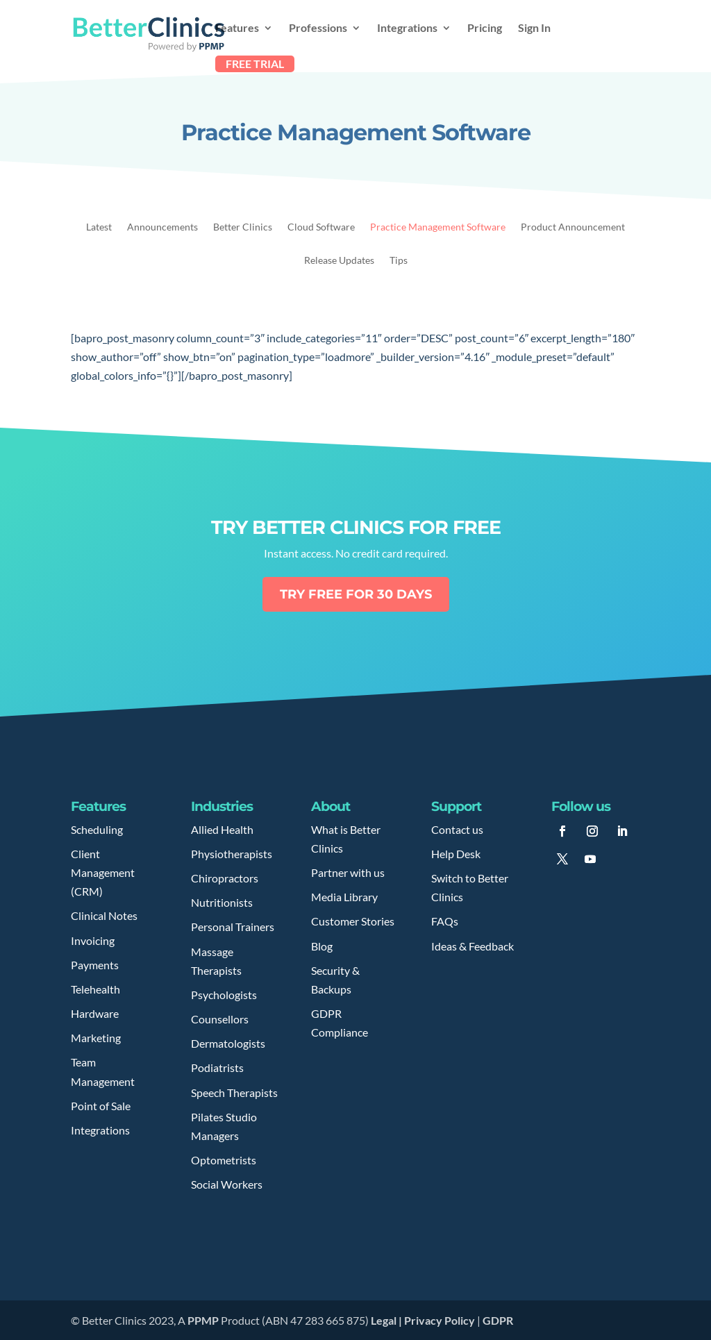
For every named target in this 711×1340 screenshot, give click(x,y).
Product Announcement (573, 227)
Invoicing (93, 940)
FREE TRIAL (255, 63)
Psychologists (224, 994)
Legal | (387, 1320)
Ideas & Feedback (472, 946)
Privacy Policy (439, 1320)
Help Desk (455, 853)
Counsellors (220, 1018)
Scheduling (97, 829)
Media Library (344, 896)
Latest (99, 227)
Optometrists (223, 1159)
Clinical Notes (104, 915)
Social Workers (226, 1184)
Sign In (534, 28)
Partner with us (348, 872)
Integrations (407, 28)
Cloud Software (321, 227)
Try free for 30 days (356, 594)
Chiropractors (224, 878)
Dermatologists (228, 1043)
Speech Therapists (234, 1092)
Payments (95, 964)
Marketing (96, 1037)
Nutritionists (222, 902)
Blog (322, 946)
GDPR (498, 1320)
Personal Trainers (232, 926)
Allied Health (222, 829)
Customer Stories (352, 921)
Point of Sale (101, 1105)
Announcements (162, 227)
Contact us (457, 829)
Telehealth (95, 989)
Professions (318, 28)
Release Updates (339, 261)
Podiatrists (217, 1067)
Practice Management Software (437, 227)
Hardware (95, 1013)
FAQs (444, 921)
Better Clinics (242, 227)
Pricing (484, 28)
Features (237, 28)
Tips (399, 261)
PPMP (202, 1320)
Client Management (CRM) (103, 872)
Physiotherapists (231, 853)
